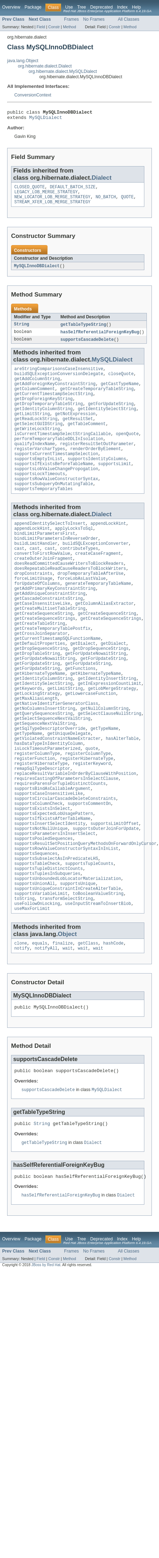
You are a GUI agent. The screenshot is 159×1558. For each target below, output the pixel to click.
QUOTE (127, 201)
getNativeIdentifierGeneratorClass (56, 754)
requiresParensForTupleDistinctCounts (60, 845)
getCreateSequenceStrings (44, 657)
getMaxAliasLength (36, 748)
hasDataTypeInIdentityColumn (48, 800)
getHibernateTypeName (39, 720)
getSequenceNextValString (44, 777)
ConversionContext (32, 95)
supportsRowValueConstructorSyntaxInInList (66, 920)
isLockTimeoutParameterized (47, 805)
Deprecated (101, 7)
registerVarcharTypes (39, 467)
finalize (63, 1024)
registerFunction (34, 817)
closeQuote (121, 381)
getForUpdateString (111, 416)
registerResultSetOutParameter (97, 461)
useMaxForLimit (32, 988)
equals (40, 1024)
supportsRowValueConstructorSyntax (56, 501)
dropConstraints (33, 605)
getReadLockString (36, 433)
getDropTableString (37, 697)
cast (19, 577)
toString (24, 977)
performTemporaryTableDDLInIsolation (58, 456)
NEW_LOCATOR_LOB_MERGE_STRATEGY (52, 201)
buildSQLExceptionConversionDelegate (58, 381)
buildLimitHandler (36, 571)
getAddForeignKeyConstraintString (54, 393)
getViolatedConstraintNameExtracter (57, 794)
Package (33, 7)
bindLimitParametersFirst (44, 560)
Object (67, 1014)
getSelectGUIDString (38, 439)
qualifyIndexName (34, 461)
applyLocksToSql (74, 554)
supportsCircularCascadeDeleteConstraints (65, 863)
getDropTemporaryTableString (48, 416)
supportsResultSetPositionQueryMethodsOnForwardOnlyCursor (85, 914)
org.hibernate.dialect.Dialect (45, 66)
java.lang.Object (22, 60)
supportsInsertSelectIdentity (49, 891)
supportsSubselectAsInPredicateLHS (56, 931)
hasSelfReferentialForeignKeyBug (99, 338)
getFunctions (80, 714)
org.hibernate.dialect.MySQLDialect (63, 71)
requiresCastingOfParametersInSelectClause (66, 840)
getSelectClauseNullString (109, 765)
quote (91, 805)
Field (40, 27)
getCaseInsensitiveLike (42, 640)
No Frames (94, 19)
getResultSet (78, 433)
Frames (71, 19)
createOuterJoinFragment (43, 588)
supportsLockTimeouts (39, 496)
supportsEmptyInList (38, 479)
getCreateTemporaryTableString (97, 399)
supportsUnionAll (34, 960)
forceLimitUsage (33, 611)
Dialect (101, 179)
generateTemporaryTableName (98, 617)
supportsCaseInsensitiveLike (48, 857)
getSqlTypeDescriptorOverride (49, 783)
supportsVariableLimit (41, 971)
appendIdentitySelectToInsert (49, 548)
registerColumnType (37, 811)
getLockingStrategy (37, 743)
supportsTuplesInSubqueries (47, 948)
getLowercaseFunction (90, 743)
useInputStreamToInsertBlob (98, 983)
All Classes (128, 19)
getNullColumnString (104, 760)
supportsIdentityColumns (97, 479)
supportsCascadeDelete (87, 346)
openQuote (127, 450)
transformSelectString (66, 977)
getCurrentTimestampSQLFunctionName (57, 680)
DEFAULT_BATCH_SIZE (73, 190)
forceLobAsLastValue (82, 611)
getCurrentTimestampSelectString (53, 404)
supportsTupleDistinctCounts (48, 943)
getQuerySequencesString (43, 765)
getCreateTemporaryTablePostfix (52, 668)
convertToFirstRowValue (42, 583)
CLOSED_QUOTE (29, 190)
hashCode (113, 1024)
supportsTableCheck (37, 937)
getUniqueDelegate (68, 788)
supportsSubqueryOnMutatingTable (53, 507)
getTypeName (104, 783)
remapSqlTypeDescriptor (42, 828)
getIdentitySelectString (107, 421)
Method (69, 27)
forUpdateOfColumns (37, 617)
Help (136, 7)
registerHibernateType (86, 817)
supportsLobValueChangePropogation (56, 490)
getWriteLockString (37, 444)
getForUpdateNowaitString (95, 697)
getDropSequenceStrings (100, 691)
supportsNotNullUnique (41, 897)
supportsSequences (36, 926)
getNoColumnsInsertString (44, 760)
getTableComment (87, 439)
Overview (11, 7)
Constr (54, 27)
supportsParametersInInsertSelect (54, 903)
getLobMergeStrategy (112, 737)
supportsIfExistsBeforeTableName (53, 484)
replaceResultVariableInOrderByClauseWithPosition (75, 834)
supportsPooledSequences (43, 908)
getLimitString (32, 427)
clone (20, 1024)
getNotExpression (75, 427)
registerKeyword (92, 823)
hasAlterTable (122, 794)
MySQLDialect (45, 119)
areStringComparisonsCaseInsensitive (58, 376)
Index (122, 7)
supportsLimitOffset (114, 891)
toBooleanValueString (98, 971)
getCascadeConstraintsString (48, 634)
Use (69, 7)
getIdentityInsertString (107, 725)
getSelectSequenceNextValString (52, 771)
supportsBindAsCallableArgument (52, 851)
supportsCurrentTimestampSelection (56, 473)
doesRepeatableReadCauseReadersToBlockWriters (70, 600)
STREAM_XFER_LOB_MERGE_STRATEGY (52, 207)
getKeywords (28, 737)
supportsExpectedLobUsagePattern (53, 880)
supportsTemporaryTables (43, 513)
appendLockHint (108, 548)
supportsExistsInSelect (42, 874)
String (21, 330)
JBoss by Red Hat (45, 1352)
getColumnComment (34, 399)
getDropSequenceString (41, 691)
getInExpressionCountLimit (109, 731)
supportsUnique (78, 960)
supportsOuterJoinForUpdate (106, 897)
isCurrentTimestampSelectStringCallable (62, 450)
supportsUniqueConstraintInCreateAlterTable (67, 966)
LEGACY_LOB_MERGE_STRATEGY (46, 195)
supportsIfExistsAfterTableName (52, 885)
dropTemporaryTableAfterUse (91, 605)
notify (22, 1029)
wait (68, 1029)
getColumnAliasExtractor (104, 640)
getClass (88, 1024)
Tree (81, 7)
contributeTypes (79, 577)
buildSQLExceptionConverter (96, 571)
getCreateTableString (39, 663)
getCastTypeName (120, 393)
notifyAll (46, 1029)
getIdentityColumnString (43, 421)
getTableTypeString (83, 330)
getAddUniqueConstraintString (49, 628)
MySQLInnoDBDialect (37, 271)
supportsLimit (114, 484)
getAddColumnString (37, 387)
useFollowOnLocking (37, 983)
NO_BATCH (105, 201)
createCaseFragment (98, 583)
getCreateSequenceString (43, 651)
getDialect (82, 685)
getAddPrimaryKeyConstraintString (54, 623)
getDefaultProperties (39, 685)
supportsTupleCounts (89, 937)
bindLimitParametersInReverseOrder (56, 565)
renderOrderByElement (95, 467)
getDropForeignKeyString (43, 410)
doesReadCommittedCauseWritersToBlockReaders (69, 594)
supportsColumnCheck (38, 868)
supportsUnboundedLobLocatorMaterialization (67, 954)
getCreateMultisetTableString (49, 645)
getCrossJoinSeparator (41, 674)
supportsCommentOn (89, 868)
